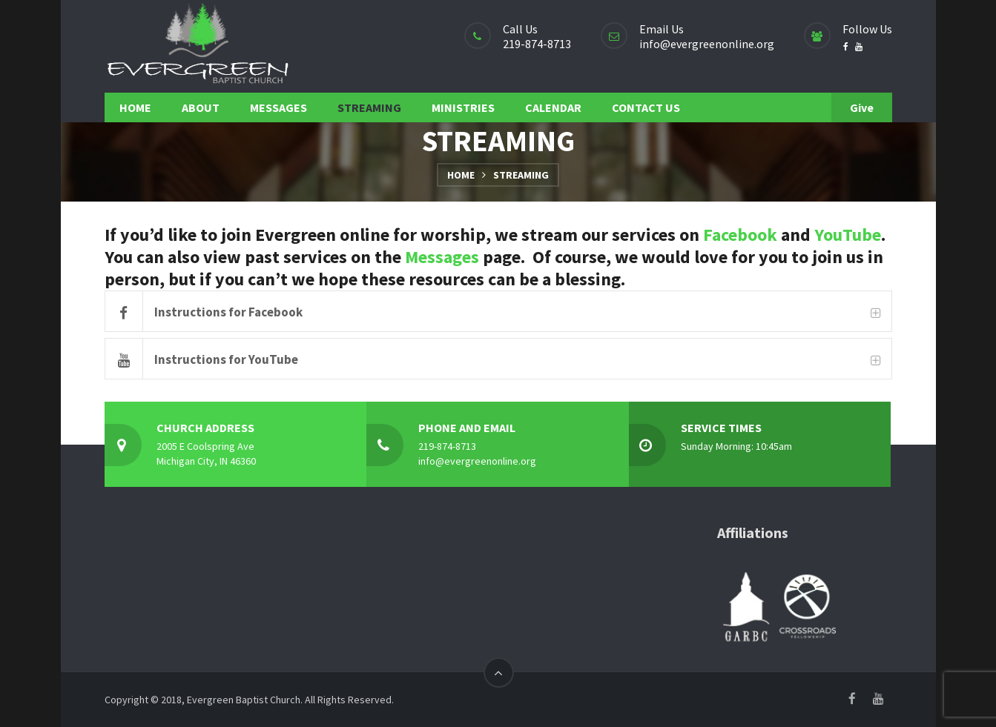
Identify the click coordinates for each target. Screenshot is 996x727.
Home (461, 175)
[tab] (498, 311)
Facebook (740, 234)
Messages (442, 256)
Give (862, 107)
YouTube (847, 234)
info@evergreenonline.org (706, 43)
